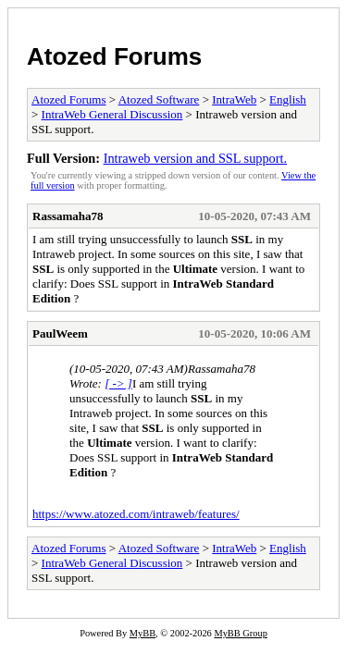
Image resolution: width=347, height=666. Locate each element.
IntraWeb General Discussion (112, 114)
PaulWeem (60, 333)
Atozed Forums (114, 56)
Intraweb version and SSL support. (195, 158)
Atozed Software (159, 99)
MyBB (142, 633)
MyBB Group (240, 633)
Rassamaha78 (68, 216)
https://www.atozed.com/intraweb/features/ (136, 514)
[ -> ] (118, 383)
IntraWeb (234, 99)
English (287, 99)
